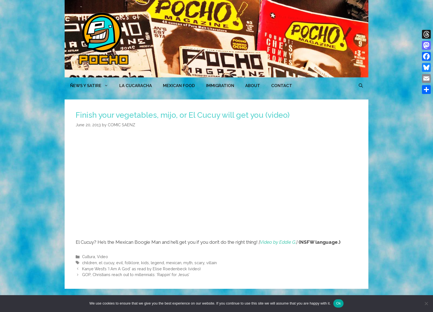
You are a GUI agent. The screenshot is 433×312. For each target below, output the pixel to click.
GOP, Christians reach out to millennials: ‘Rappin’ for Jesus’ (135, 274)
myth (187, 262)
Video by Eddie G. (278, 242)
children (89, 262)
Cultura (88, 256)
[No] (426, 303)
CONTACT (281, 85)
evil (119, 262)
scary (199, 262)
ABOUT (252, 85)
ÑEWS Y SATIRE (92, 85)
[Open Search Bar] (360, 85)
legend (157, 262)
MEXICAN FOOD (179, 85)
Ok (338, 303)
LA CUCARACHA (135, 85)
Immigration (220, 85)
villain (211, 262)
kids (145, 262)
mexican (173, 262)
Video (102, 256)
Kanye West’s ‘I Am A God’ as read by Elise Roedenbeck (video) (141, 268)
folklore (132, 262)
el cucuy (106, 262)
